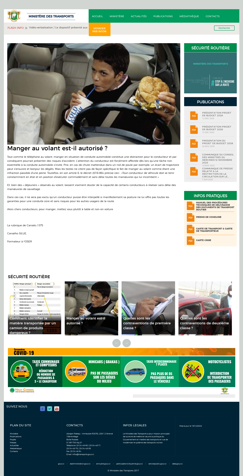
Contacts (213, 16)
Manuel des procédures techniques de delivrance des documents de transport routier (215, 206)
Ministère (117, 16)
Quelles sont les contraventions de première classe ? (147, 323)
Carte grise (203, 240)
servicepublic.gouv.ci (157, 464)
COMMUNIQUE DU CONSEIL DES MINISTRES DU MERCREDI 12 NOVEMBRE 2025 (218, 158)
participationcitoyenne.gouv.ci (129, 464)
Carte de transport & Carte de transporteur (214, 230)
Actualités (139, 16)
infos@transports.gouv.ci (83, 454)
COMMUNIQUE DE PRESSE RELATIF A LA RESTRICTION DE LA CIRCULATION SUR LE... (217, 172)
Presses (13, 443)
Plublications (15, 437)
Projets (13, 440)
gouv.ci (61, 464)
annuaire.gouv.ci (103, 464)
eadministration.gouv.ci (80, 464)
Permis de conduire (208, 217)
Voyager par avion (99, 30)
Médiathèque (189, 16)
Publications (163, 16)
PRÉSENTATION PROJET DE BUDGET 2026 (216, 114)
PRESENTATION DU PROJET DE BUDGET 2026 (217, 142)
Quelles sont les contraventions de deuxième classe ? (204, 323)
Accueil (97, 16)
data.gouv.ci (177, 464)
